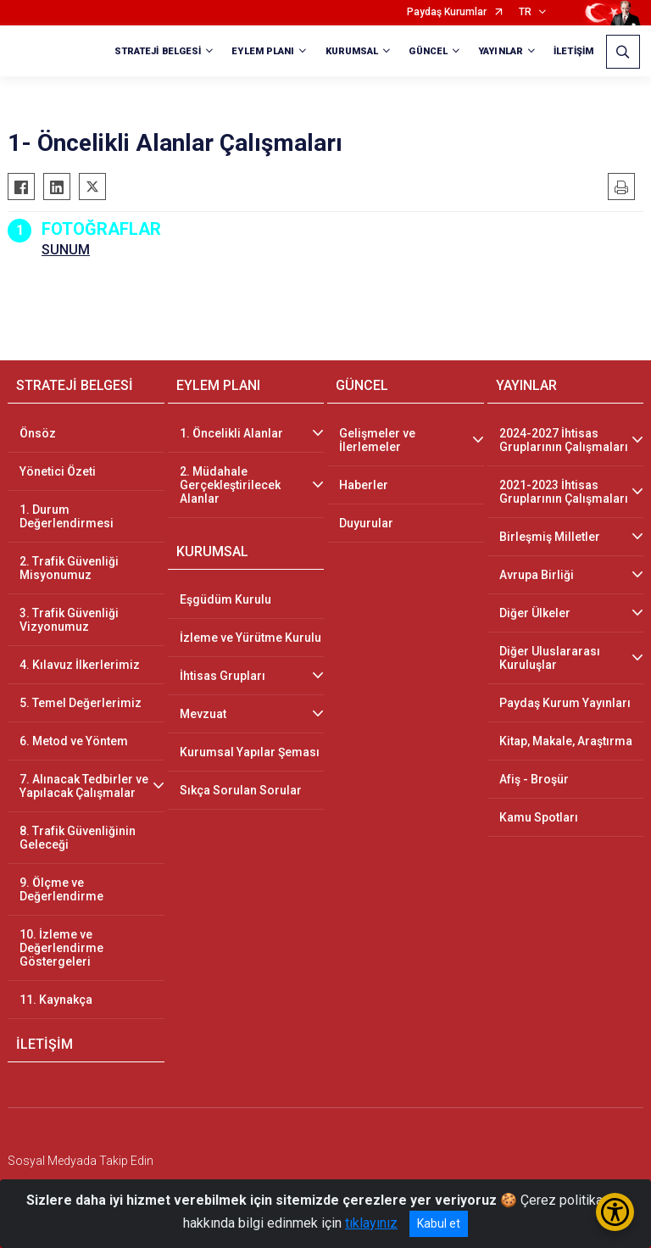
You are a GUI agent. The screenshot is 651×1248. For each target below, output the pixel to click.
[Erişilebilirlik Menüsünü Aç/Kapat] (615, 1212)
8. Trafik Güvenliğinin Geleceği (77, 837)
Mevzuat (203, 714)
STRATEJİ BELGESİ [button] (158, 51)
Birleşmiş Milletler (549, 536)
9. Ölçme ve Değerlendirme (61, 889)
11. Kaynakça (55, 999)
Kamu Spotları (538, 817)
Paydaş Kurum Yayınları (565, 703)
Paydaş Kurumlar (447, 12)
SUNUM (66, 250)
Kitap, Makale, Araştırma (565, 741)
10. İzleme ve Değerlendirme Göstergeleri (61, 948)
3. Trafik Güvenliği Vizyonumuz (69, 619)
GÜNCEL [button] (428, 51)
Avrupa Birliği (536, 575)
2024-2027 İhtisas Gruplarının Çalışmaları (563, 440)
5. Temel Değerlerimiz (80, 703)
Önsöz (37, 433)
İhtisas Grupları (222, 675)
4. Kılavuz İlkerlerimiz (79, 664)
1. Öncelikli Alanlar (231, 433)
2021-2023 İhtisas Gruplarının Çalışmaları (563, 491)
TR (525, 12)
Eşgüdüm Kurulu (225, 599)
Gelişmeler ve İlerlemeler (377, 440)
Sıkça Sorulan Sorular (241, 790)
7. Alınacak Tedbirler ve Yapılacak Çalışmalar (83, 786)
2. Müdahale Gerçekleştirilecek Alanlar (230, 485)
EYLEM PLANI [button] (262, 51)
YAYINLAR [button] (500, 51)
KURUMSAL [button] (352, 51)
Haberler (363, 485)
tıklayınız (371, 1223)
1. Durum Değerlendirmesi (66, 516)
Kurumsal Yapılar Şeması (250, 752)
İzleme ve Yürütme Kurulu (250, 637)
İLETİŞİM (573, 51)
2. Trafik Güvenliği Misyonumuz (69, 568)
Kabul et (438, 1223)
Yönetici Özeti (57, 471)
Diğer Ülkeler (534, 613)
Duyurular (366, 523)
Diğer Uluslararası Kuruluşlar (549, 657)
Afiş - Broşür (534, 779)
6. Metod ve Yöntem (73, 741)
